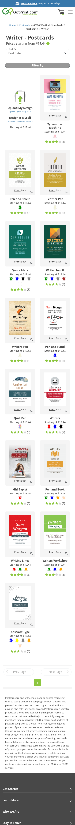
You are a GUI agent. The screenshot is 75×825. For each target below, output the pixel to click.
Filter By (37, 65)
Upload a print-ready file (20, 111)
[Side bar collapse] (70, 12)
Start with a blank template (20, 121)
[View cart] (60, 12)
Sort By (12, 49)
